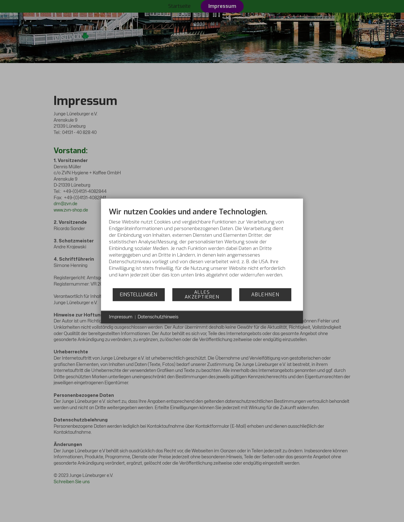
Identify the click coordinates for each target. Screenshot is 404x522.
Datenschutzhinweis (158, 317)
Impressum (121, 317)
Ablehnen (265, 294)
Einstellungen (138, 294)
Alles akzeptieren (202, 294)
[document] (202, 247)
